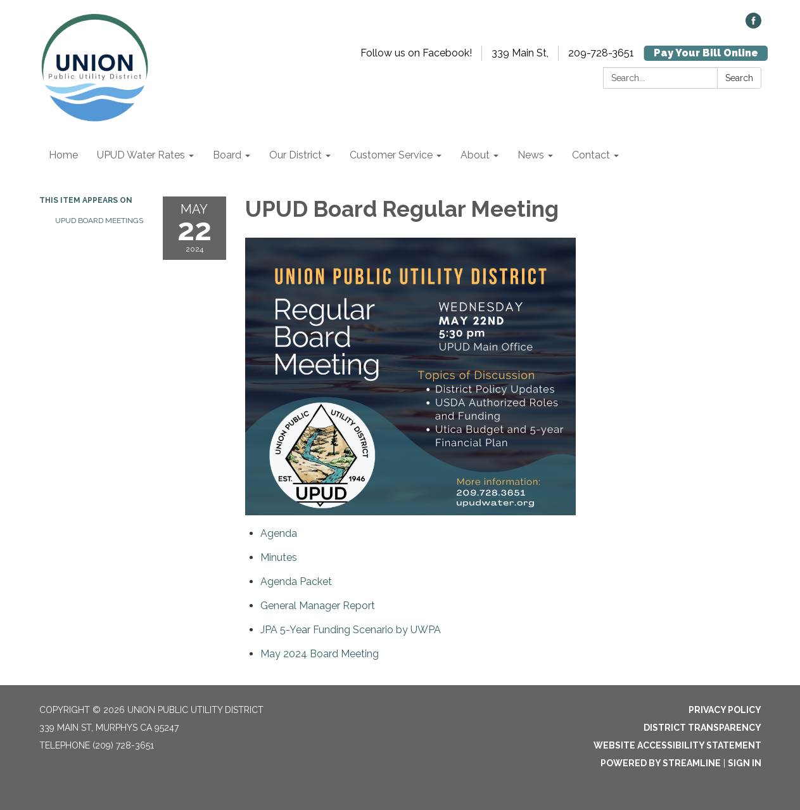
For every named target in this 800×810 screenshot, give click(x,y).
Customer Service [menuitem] (391, 155)
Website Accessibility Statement (677, 745)
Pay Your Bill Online (706, 53)
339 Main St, (520, 53)
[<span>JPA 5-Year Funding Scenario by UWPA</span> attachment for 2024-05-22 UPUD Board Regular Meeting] (350, 630)
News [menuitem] (530, 155)
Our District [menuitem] (295, 155)
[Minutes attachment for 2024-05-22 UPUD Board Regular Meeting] (278, 557)
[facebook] (753, 25)
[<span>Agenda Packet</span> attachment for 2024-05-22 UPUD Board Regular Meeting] (296, 581)
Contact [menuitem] (591, 155)
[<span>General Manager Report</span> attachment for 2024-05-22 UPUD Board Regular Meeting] (317, 606)
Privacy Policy (725, 710)
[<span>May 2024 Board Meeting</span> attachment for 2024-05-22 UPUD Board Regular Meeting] (319, 654)
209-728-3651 (601, 53)
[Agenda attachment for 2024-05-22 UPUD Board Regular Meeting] (278, 533)
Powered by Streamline (660, 763)
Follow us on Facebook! (416, 53)
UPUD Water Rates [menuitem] (141, 155)
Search (739, 78)
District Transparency (702, 728)
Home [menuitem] (63, 155)
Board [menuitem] (227, 155)
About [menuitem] (475, 155)
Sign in (744, 763)
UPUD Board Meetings (99, 220)
